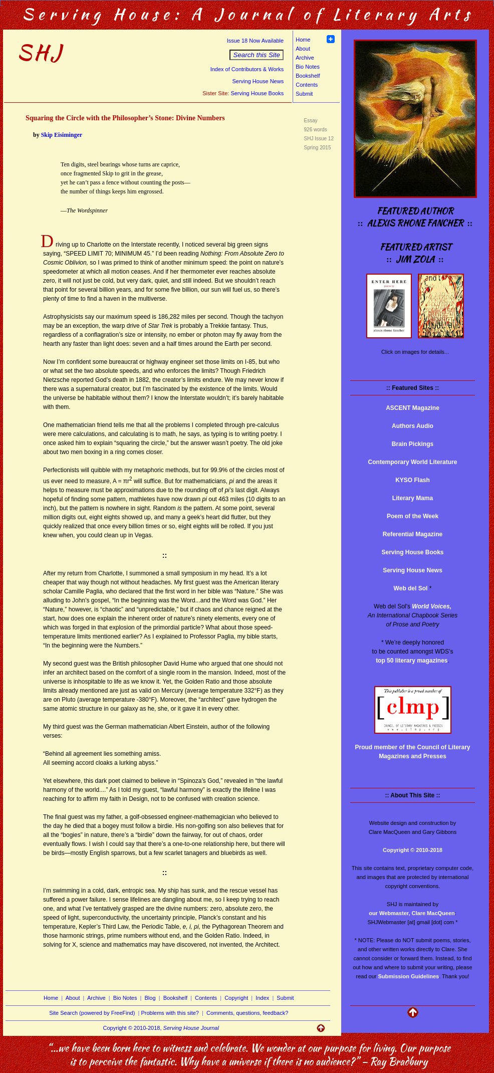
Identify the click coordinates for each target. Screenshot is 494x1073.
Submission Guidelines (408, 976)
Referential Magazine (412, 534)
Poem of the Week (412, 516)
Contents (307, 85)
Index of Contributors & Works (247, 69)
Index (262, 998)
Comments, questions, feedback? (247, 1013)
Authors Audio (412, 426)
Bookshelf (308, 76)
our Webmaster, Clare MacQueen (412, 913)
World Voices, (431, 606)
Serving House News (258, 81)
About (303, 49)
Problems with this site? (170, 1013)
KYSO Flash (412, 480)
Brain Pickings (412, 444)
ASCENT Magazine (412, 407)
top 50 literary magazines (411, 660)
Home (303, 40)
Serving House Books (257, 93)
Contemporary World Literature (412, 462)
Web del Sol (411, 588)
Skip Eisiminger (61, 134)
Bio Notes (308, 67)
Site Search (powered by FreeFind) (92, 1013)
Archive (305, 58)
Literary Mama (412, 498)
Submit (304, 94)
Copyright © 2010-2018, (161, 1028)
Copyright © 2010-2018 (412, 850)
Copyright (236, 998)
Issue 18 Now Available (255, 41)
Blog (150, 998)
